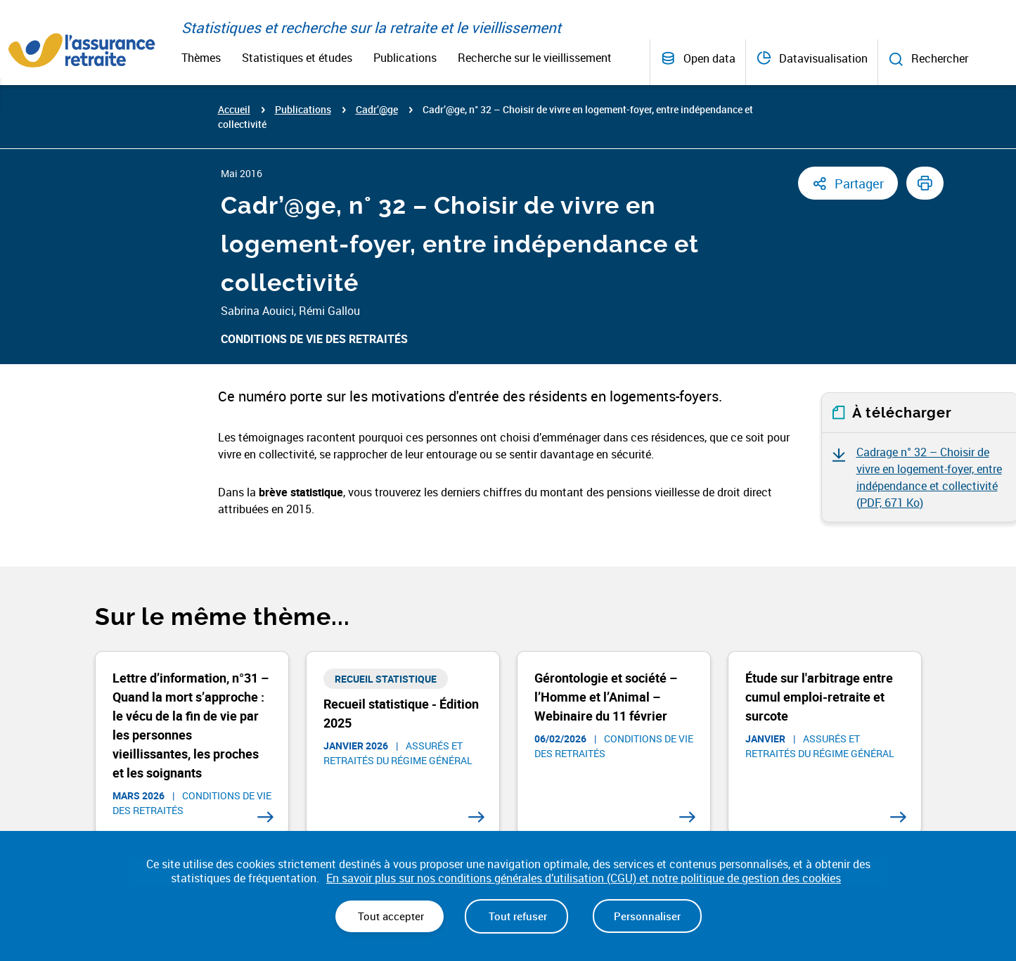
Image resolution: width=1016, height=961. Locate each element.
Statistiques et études (297, 57)
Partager (859, 183)
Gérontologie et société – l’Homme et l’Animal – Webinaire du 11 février (605, 696)
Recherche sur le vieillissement (535, 57)
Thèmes (201, 57)
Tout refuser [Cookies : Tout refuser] (516, 916)
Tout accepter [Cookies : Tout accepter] (389, 916)
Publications (405, 57)
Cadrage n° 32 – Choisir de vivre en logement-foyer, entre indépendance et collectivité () (929, 477)
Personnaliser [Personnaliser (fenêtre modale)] (647, 916)
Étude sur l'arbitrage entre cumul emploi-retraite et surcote (819, 696)
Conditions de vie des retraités (314, 339)
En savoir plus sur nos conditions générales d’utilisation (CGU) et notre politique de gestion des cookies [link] (583, 878)
